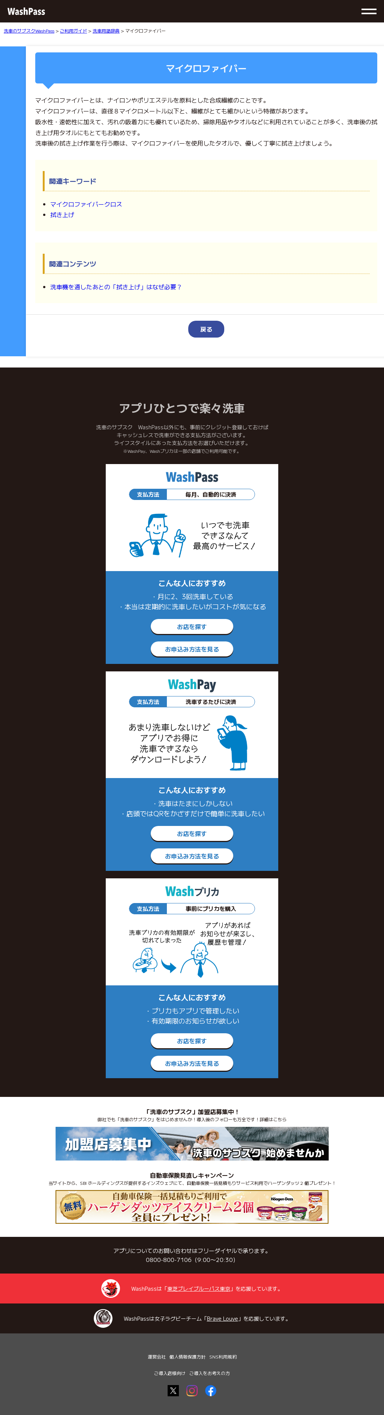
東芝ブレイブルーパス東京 (198, 1288)
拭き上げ (62, 214)
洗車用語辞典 (106, 30)
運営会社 (157, 1356)
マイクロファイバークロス (86, 203)
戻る (206, 328)
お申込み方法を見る (192, 648)
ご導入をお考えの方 (209, 1373)
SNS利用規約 (223, 1356)
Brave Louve (222, 1318)
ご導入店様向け (170, 1373)
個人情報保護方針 (188, 1356)
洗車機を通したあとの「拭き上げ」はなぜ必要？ (116, 286)
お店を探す (192, 626)
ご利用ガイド (73, 30)
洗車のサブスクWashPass (29, 30)
